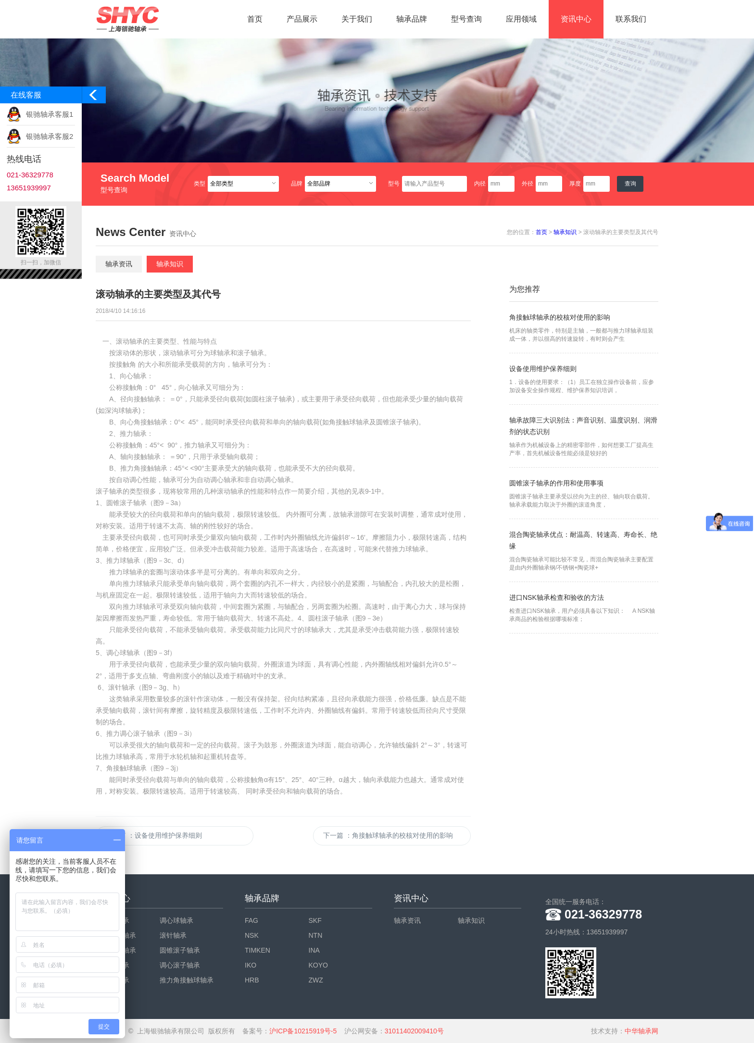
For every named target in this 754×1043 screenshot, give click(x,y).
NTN (316, 935)
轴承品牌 (411, 19)
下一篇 (388, 835)
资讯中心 (576, 19)
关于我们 (356, 19)
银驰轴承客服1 (49, 114)
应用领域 (521, 19)
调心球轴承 (176, 920)
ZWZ (316, 980)
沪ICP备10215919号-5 (303, 1031)
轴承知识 (565, 232)
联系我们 (631, 19)
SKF (315, 920)
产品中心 (113, 898)
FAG (251, 920)
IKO (250, 965)
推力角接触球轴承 (187, 980)
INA (314, 950)
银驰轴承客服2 (49, 136)
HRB (252, 980)
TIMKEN (257, 950)
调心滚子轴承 (180, 965)
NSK (252, 935)
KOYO (318, 965)
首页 (255, 19)
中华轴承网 (641, 1031)
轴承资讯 (118, 264)
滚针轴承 (173, 935)
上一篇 (154, 835)
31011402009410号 (414, 1031)
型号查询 (466, 19)
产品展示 (302, 19)
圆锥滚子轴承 (180, 950)
